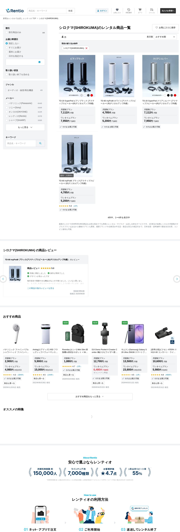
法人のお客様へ (168, 11)
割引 (8, 28)
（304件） (21, 375)
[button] (90, 396)
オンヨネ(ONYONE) (18, 112)
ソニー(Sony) (15, 107)
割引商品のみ (15, 32)
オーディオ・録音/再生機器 (20, 90)
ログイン (102, 11)
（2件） (79, 366)
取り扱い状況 (12, 70)
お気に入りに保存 (165, 27)
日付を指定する (16, 56)
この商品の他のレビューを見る (40, 288)
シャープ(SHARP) (17, 120)
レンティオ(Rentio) (17, 116)
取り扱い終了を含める (19, 74)
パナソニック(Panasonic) (20, 103)
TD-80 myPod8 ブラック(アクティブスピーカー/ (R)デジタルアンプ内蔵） (37, 259)
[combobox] (51, 10)
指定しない (14, 43)
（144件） (50, 375)
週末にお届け (15, 52)
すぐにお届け (15, 47)
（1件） (75, 206)
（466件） (168, 375)
